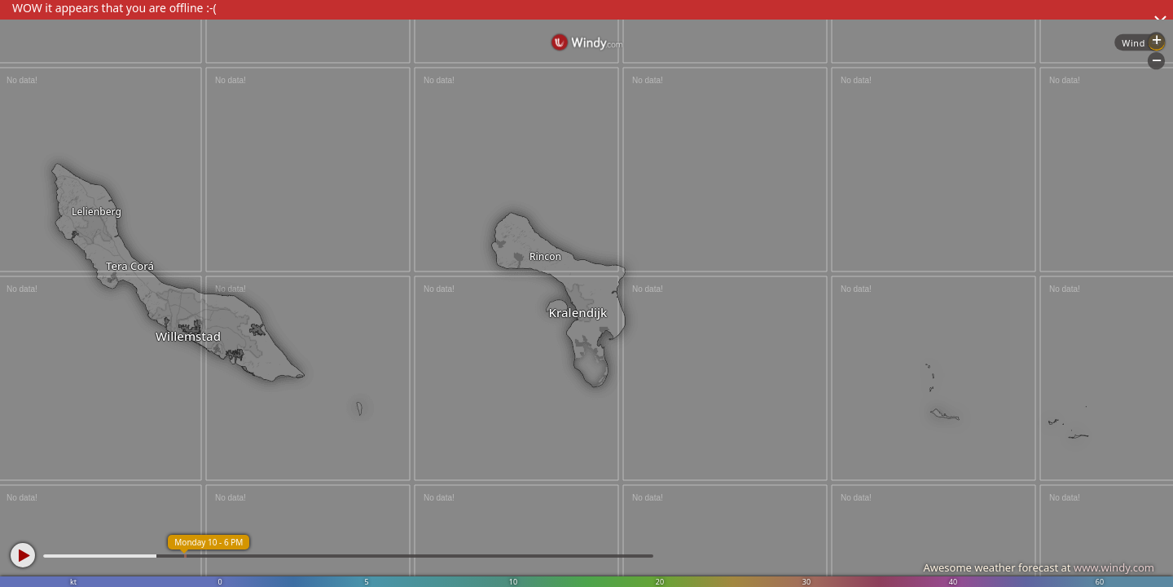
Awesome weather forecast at (1038, 567)
